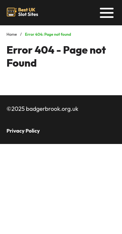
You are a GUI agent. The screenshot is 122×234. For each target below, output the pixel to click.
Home (12, 34)
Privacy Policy (23, 130)
